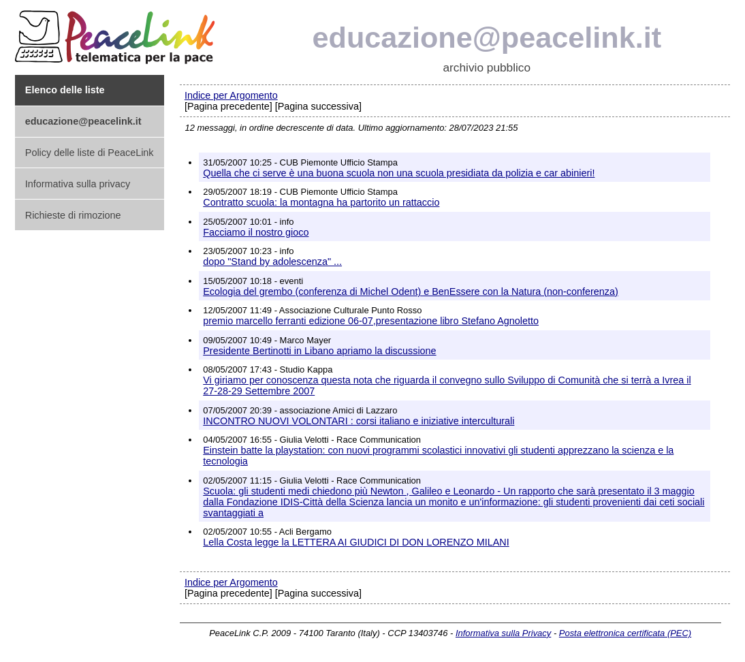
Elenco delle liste (65, 89)
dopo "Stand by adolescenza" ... (272, 261)
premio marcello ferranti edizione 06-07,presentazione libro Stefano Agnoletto (371, 320)
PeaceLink (117, 33)
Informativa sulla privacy (77, 183)
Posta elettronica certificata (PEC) (625, 633)
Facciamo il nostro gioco (255, 232)
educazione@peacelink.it (487, 37)
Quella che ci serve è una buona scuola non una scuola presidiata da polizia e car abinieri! (399, 173)
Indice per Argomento (231, 95)
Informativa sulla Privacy (503, 633)
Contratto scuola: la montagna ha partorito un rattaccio (321, 202)
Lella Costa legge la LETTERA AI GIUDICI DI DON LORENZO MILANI (356, 542)
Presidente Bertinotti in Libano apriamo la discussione (319, 350)
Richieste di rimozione (73, 215)
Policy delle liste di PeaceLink (89, 152)
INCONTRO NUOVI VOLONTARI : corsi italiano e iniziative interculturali (358, 420)
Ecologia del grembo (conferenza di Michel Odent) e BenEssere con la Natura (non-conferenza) (410, 291)
